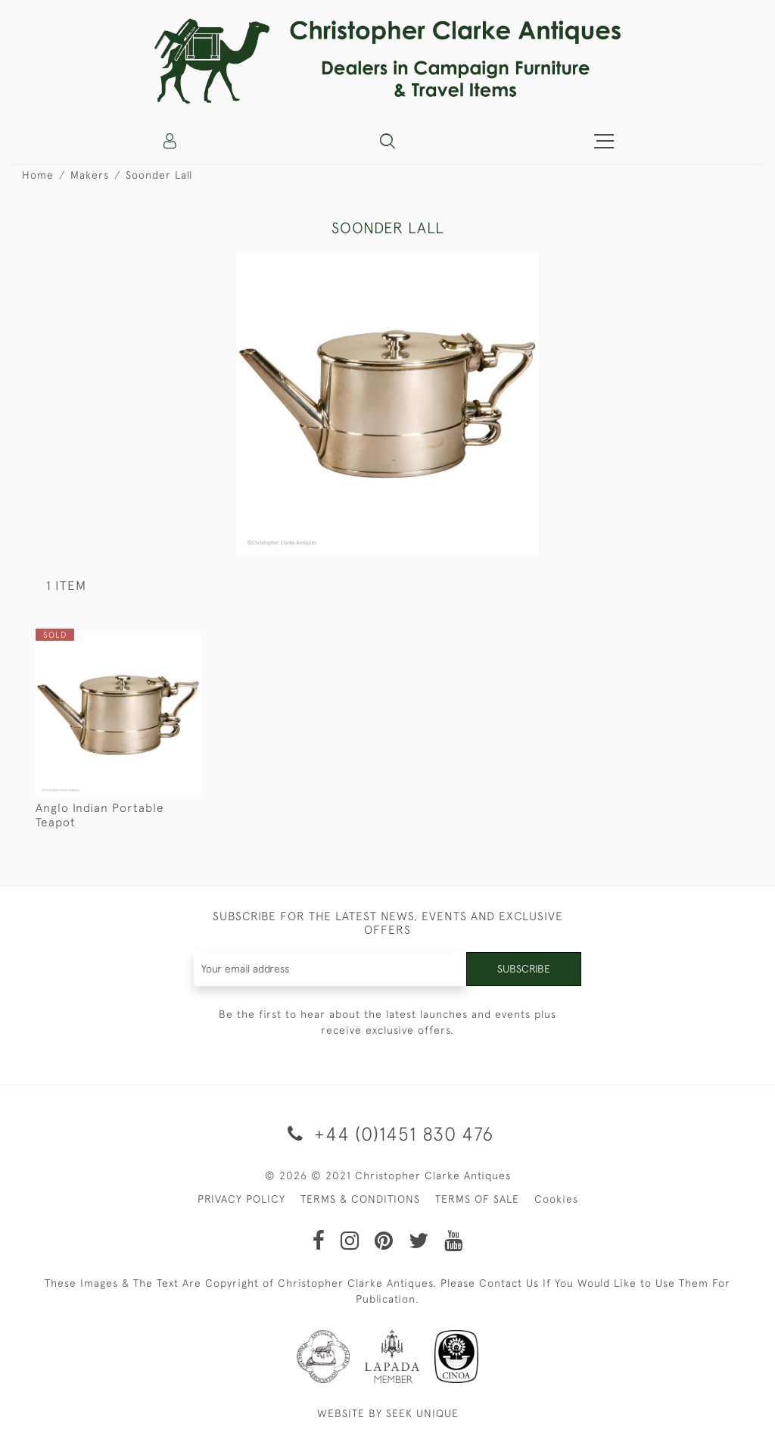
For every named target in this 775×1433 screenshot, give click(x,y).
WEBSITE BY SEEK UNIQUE (388, 1413)
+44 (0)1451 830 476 (387, 1133)
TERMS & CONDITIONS (360, 1199)
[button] (387, 141)
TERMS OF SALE (477, 1199)
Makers (89, 175)
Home (38, 175)
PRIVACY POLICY (241, 1199)
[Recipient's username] (331, 969)
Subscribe (523, 969)
